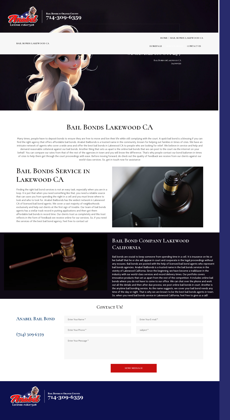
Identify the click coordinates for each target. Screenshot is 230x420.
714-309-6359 (176, 57)
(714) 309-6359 (30, 334)
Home (164, 37)
